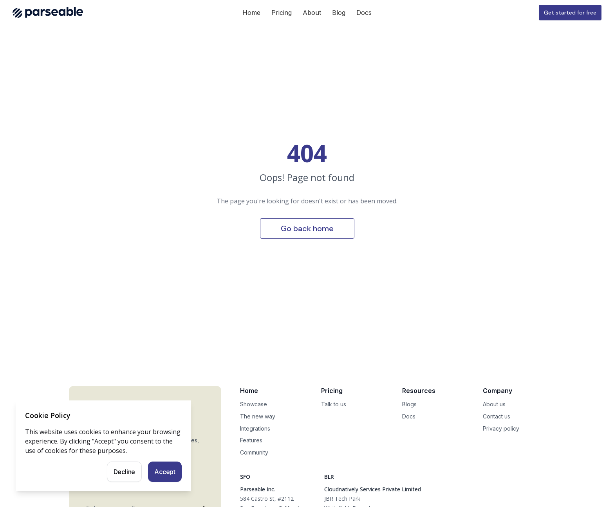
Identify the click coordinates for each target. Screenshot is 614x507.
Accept (164, 472)
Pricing (281, 12)
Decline (124, 472)
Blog (338, 12)
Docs (364, 12)
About (312, 12)
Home (251, 12)
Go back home (307, 228)
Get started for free (570, 12)
